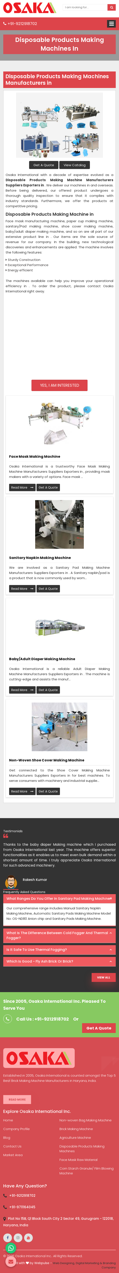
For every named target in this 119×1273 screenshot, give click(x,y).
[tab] (59, 899)
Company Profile (16, 1129)
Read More (22, 487)
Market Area (13, 1155)
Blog (6, 1137)
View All (103, 977)
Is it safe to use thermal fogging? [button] (37, 949)
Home (8, 1120)
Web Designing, (64, 1263)
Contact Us (12, 1146)
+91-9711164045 (22, 1207)
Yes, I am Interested (59, 385)
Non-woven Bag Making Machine (86, 1120)
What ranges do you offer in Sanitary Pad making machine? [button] (59, 898)
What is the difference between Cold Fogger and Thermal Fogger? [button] (57, 935)
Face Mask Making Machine (34, 456)
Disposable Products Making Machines (82, 1148)
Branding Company (109, 1265)
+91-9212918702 (20, 23)
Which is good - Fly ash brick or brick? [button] (40, 961)
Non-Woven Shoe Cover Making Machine (46, 760)
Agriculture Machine (75, 1137)
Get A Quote (43, 165)
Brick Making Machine (76, 1129)
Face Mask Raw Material (79, 1159)
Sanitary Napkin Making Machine (40, 557)
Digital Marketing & (89, 1263)
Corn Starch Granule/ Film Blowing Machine (87, 1170)
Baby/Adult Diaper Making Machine (42, 658)
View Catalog (75, 165)
